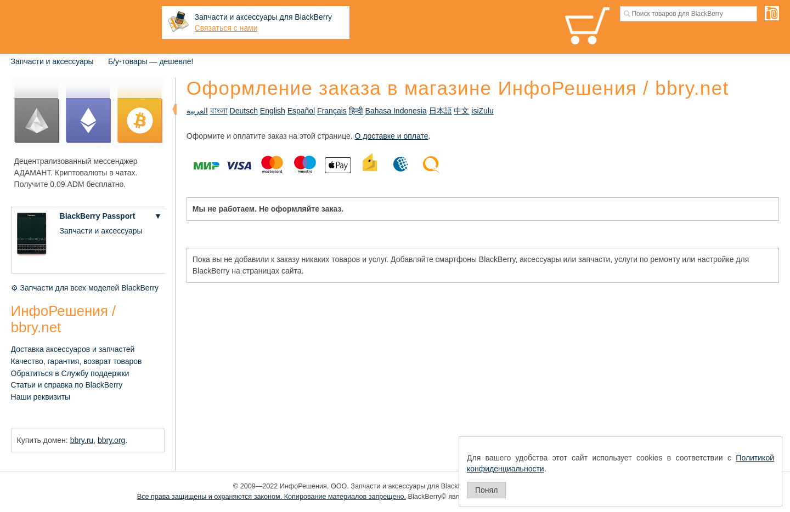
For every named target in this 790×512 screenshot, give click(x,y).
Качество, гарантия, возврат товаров (76, 361)
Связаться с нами (226, 28)
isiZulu (482, 110)
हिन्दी (356, 110)
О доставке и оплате (391, 136)
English (272, 110)
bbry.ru (82, 440)
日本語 (440, 110)
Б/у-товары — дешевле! (150, 61)
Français (332, 110)
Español (301, 110)
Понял (486, 490)
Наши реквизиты (41, 396)
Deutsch (244, 110)
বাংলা (219, 110)
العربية (197, 110)
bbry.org (111, 440)
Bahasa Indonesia (396, 110)
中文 (461, 110)
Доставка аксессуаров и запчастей (73, 349)
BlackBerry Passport (98, 216)
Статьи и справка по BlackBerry (67, 384)
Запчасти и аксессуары (52, 61)
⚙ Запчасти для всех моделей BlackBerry (85, 287)
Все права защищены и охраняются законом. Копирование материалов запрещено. (271, 496)
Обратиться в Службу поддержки (70, 373)
